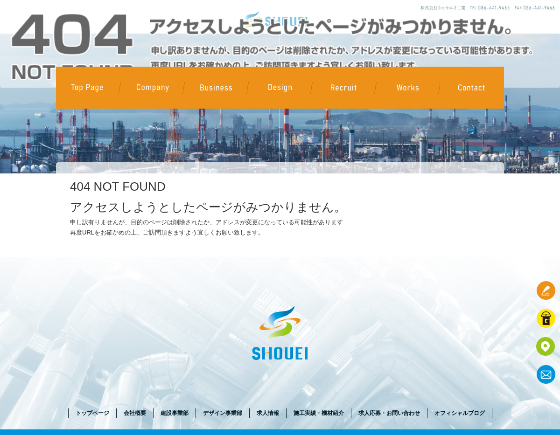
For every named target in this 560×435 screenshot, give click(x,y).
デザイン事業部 (280, 88)
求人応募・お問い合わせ (472, 88)
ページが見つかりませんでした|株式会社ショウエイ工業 (115, 4)
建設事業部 (216, 88)
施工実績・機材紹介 (408, 88)
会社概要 (152, 88)
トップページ (88, 88)
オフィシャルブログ (459, 413)
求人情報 (344, 88)
